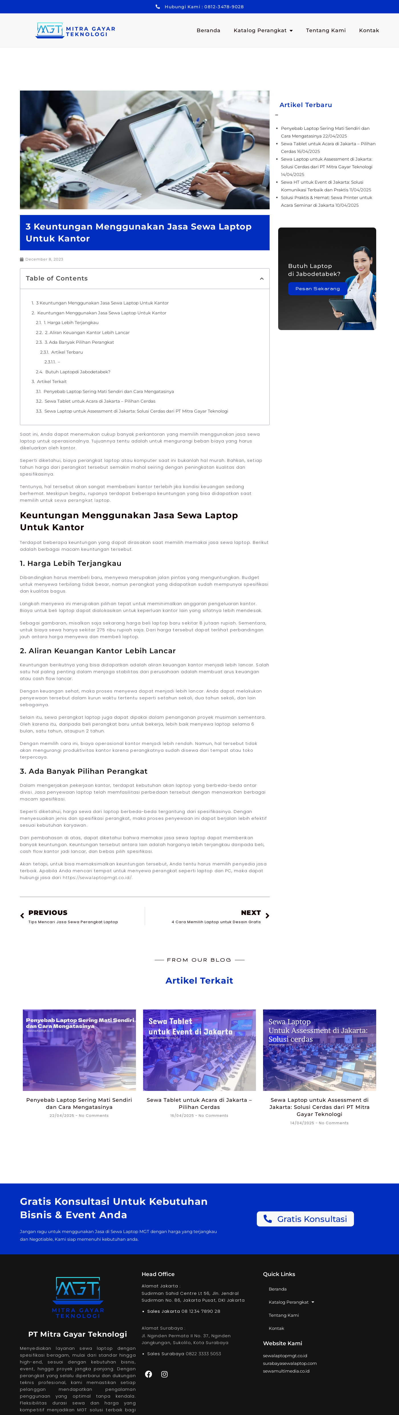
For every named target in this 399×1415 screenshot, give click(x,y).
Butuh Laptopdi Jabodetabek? (78, 371)
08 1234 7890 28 (201, 1311)
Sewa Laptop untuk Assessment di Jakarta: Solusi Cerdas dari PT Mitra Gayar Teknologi (136, 411)
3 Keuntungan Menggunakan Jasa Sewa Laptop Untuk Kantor (102, 303)
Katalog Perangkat (263, 30)
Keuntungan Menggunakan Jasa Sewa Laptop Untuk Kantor (101, 313)
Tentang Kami (326, 30)
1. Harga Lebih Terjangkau (71, 322)
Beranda (209, 30)
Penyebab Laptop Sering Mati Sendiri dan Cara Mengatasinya (109, 391)
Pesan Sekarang (318, 288)
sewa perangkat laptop (82, 500)
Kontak (369, 30)
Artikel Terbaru (67, 352)
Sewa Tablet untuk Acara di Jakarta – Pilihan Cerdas (100, 401)
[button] (262, 279)
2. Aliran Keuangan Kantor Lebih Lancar (87, 332)
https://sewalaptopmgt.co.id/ (97, 877)
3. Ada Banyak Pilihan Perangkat (79, 342)
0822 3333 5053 (203, 1353)
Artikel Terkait (52, 381)
